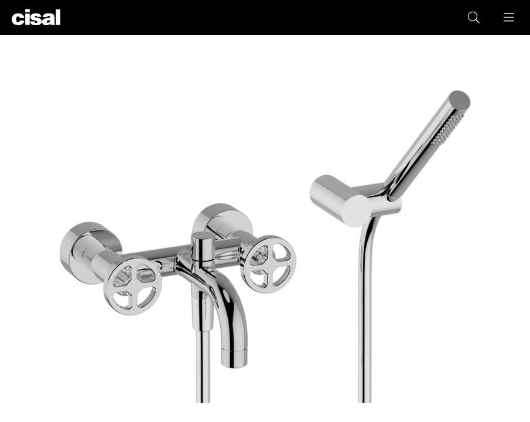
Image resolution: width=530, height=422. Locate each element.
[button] (509, 17)
